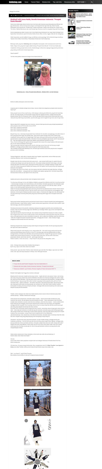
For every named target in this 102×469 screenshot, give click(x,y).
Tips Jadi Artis (57, 2)
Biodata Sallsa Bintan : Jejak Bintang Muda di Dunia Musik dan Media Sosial (84, 15)
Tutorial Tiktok (35, 2)
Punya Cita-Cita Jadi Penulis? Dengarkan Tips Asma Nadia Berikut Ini (30, 263)
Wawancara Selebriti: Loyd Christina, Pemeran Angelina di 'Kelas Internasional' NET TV (35, 268)
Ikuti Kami (82, 2)
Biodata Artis (46, 2)
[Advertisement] (80, 72)
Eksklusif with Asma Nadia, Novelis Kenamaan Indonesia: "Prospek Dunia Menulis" (36, 20)
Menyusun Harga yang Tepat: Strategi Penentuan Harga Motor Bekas (84, 35)
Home (26, 2)
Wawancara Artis (69, 2)
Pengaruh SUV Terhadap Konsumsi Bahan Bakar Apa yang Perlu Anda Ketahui (83, 42)
